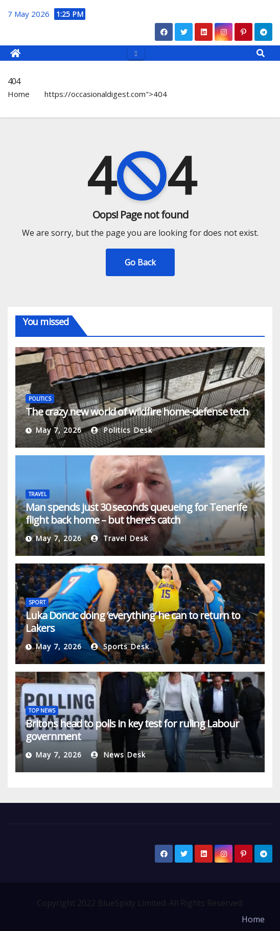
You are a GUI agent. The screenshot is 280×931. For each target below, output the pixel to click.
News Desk (118, 755)
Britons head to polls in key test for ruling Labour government (132, 730)
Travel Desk (119, 538)
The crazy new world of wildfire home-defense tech (137, 412)
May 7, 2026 (58, 430)
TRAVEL (37, 494)
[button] (260, 53)
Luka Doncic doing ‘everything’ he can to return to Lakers (133, 621)
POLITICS (40, 398)
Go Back (140, 262)
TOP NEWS (42, 710)
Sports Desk (120, 646)
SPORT (37, 602)
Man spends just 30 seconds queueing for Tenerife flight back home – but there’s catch (136, 513)
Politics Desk (121, 430)
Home (19, 94)
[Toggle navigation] (136, 52)
